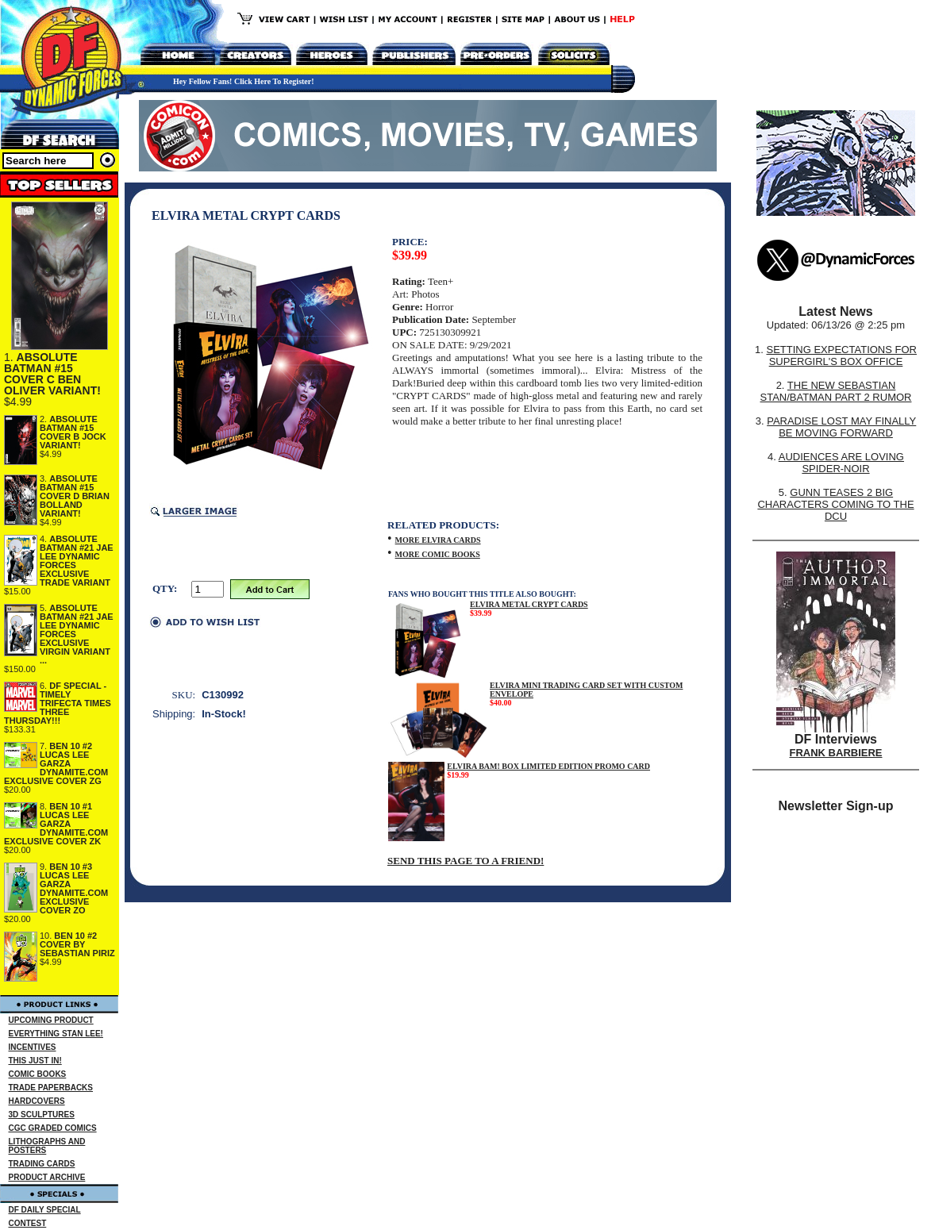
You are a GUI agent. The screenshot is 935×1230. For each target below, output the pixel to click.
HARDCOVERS (37, 1101)
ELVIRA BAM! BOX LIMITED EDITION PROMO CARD (548, 766)
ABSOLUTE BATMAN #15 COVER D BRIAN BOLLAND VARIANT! (75, 496)
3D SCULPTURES (42, 1114)
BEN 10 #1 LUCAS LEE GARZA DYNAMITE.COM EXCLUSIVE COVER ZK (56, 823)
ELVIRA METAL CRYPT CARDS (529, 604)
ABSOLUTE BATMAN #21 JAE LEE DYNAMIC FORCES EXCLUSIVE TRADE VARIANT (77, 560)
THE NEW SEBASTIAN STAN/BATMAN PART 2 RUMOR (836, 391)
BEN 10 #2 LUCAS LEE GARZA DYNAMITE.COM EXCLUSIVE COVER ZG (56, 763)
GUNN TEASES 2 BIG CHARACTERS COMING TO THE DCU (835, 504)
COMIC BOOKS (38, 1074)
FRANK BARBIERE (836, 753)
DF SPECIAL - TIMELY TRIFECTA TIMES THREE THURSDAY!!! (57, 703)
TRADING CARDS (42, 1163)
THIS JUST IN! (35, 1060)
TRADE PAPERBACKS (51, 1087)
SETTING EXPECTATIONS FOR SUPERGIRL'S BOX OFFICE (841, 355)
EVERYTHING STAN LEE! (56, 1033)
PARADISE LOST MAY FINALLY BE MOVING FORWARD (841, 427)
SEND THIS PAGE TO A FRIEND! (465, 861)
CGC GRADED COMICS (53, 1128)
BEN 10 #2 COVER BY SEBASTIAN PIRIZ (77, 944)
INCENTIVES (32, 1047)
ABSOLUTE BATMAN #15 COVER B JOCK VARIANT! (73, 432)
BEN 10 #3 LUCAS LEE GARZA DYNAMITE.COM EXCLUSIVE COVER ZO (74, 888)
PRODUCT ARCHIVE (47, 1177)
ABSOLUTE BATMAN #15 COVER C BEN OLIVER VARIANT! (52, 374)
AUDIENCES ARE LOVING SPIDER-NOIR (841, 463)
